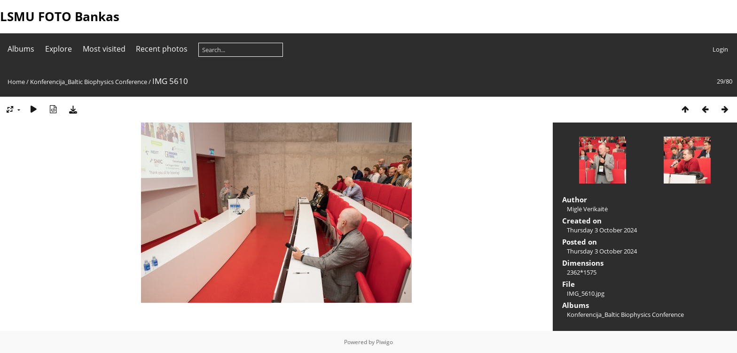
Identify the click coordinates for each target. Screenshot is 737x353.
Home (16, 81)
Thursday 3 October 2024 (602, 230)
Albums (21, 49)
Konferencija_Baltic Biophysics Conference (88, 81)
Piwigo (384, 342)
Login (720, 49)
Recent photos (162, 49)
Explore (58, 49)
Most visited (104, 49)
